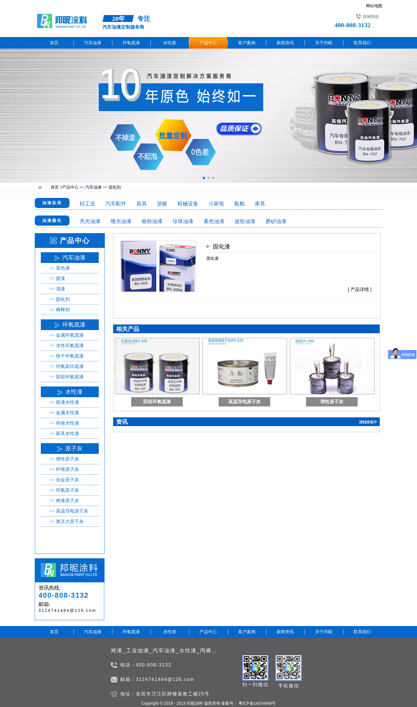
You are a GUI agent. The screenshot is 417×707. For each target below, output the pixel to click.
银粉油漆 (152, 221)
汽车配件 (115, 204)
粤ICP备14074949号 (256, 703)
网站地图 (374, 4)
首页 (54, 42)
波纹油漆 (245, 221)
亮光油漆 (90, 221)
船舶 (239, 204)
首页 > (56, 187)
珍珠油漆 (183, 221)
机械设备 (188, 204)
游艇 (162, 204)
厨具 (141, 204)
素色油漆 (214, 221)
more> (368, 422)
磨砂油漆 (276, 221)
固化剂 (114, 187)
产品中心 (70, 187)
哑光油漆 (121, 221)
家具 (260, 204)
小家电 (216, 204)
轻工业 (87, 204)
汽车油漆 (93, 187)
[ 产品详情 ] (360, 289)
